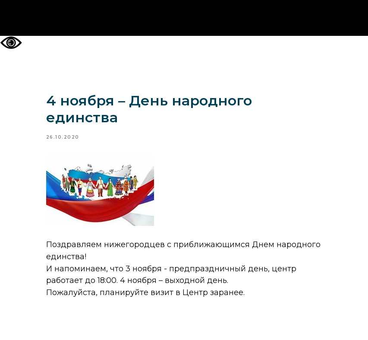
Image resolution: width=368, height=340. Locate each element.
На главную (184, 18)
